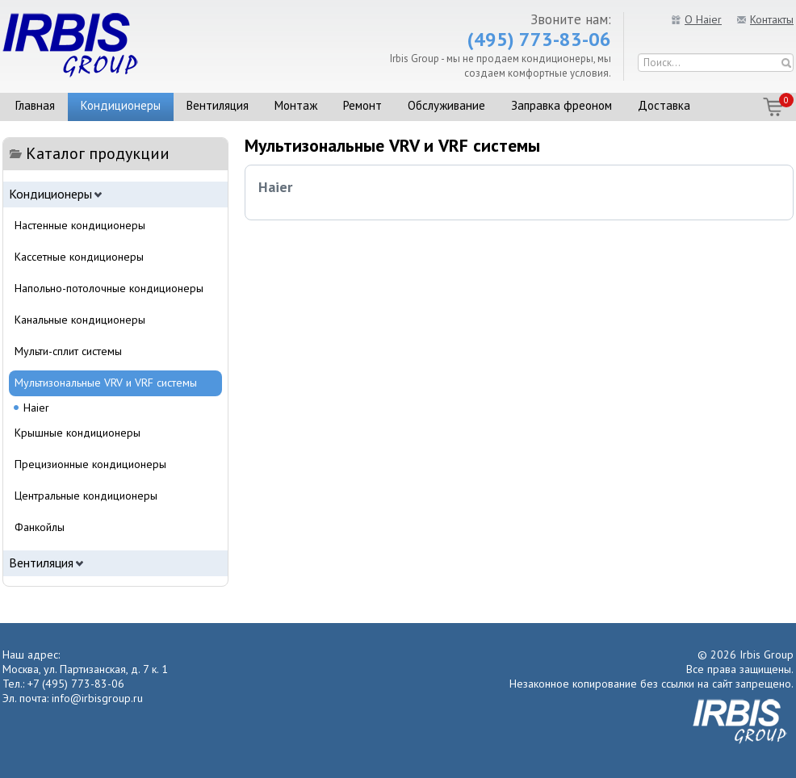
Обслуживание (446, 105)
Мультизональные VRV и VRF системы (106, 382)
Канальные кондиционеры (80, 319)
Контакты (772, 19)
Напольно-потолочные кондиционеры (109, 288)
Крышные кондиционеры (77, 432)
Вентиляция (217, 105)
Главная (35, 105)
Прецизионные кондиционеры (90, 464)
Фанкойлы (40, 527)
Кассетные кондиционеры (79, 256)
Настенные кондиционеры (80, 225)
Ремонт (362, 105)
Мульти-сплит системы (68, 351)
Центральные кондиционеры (86, 495)
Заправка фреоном (561, 105)
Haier (275, 187)
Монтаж (295, 105)
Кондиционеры (121, 105)
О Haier (703, 19)
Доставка (664, 105)
